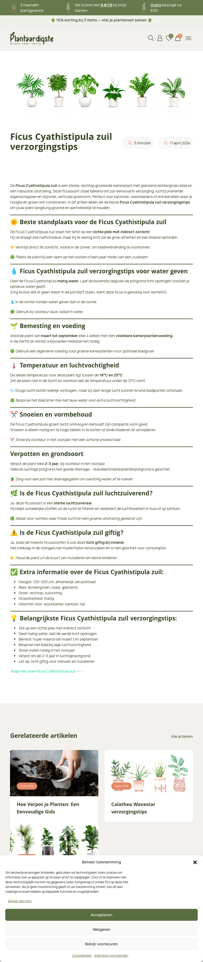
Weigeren (101, 929)
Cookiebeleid (81, 955)
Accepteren (101, 915)
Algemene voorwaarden (111, 955)
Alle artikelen (182, 736)
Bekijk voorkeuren (101, 944)
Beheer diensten (20, 901)
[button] (195, 862)
